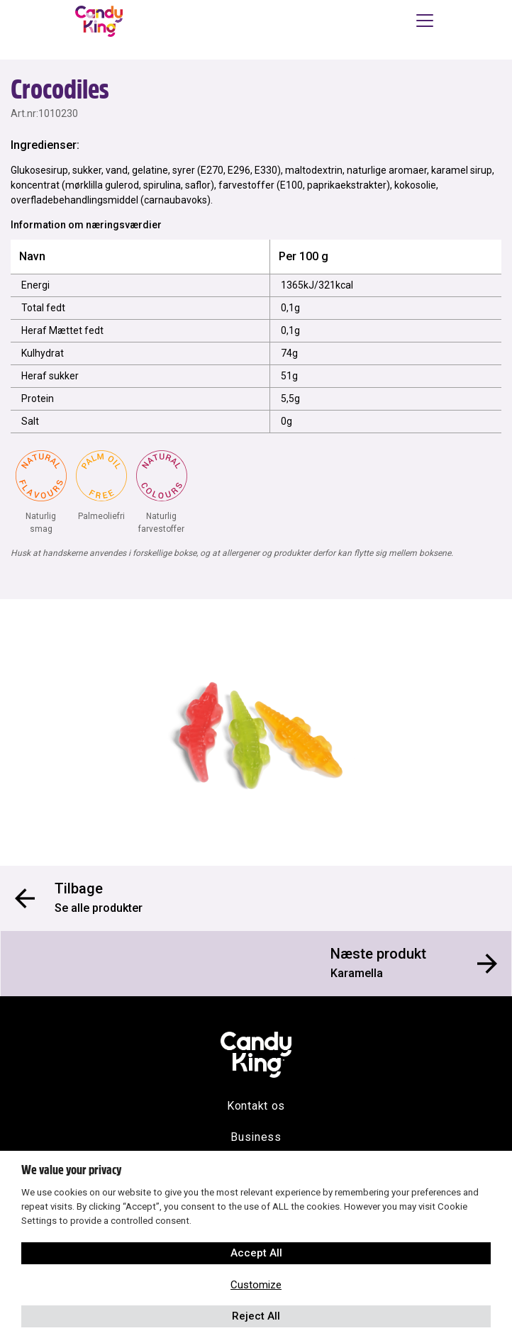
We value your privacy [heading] (71, 1170)
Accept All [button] (256, 1253)
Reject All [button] (256, 1316)
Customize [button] (256, 1284)
